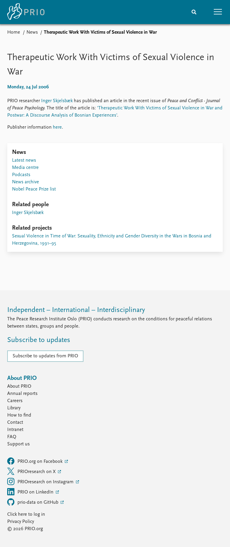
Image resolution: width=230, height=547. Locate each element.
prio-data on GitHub (33, 502)
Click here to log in (26, 514)
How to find (19, 415)
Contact (15, 422)
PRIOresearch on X (32, 471)
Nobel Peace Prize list (34, 189)
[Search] (194, 12)
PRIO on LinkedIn (31, 491)
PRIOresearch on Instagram (41, 481)
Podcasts (21, 175)
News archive (25, 182)
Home (13, 32)
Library (13, 408)
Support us (18, 444)
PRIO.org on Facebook (35, 461)
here (57, 127)
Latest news (24, 160)
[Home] (25, 12)
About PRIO (19, 386)
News (32, 32)
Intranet (15, 429)
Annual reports (22, 393)
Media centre (25, 167)
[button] (218, 12)
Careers (15, 401)
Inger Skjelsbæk (57, 101)
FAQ (11, 437)
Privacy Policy (20, 521)
